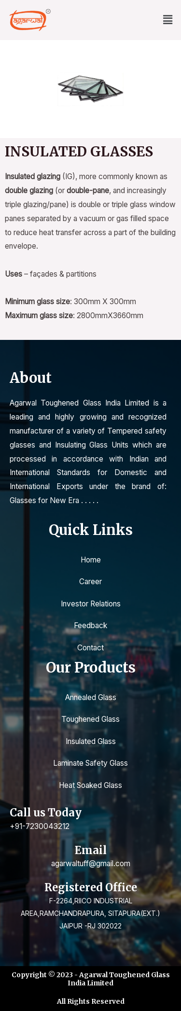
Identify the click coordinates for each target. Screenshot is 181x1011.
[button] (168, 20)
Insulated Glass (91, 741)
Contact (90, 647)
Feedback (90, 625)
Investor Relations (91, 603)
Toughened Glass (90, 719)
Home (91, 559)
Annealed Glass (90, 697)
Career (90, 581)
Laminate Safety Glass (90, 763)
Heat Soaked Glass (90, 785)
